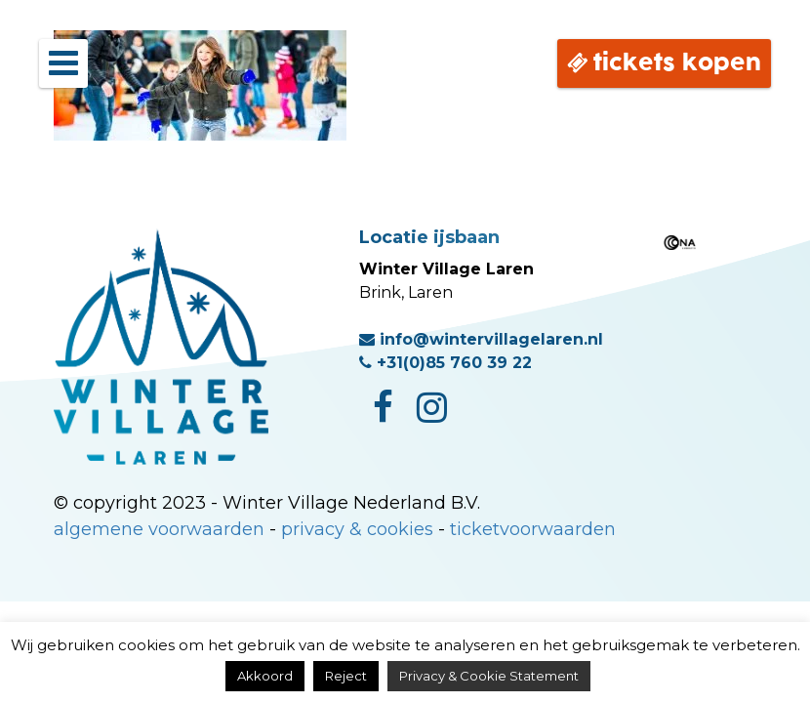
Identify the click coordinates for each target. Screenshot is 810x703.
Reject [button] (346, 675)
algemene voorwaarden (159, 529)
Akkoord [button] (265, 675)
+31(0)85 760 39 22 (445, 362)
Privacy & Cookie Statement (489, 675)
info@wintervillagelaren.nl (481, 339)
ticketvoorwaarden (533, 529)
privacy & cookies (357, 529)
